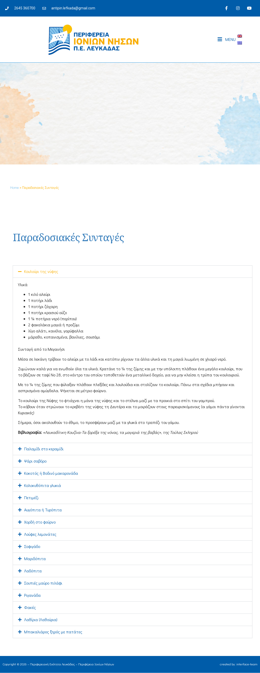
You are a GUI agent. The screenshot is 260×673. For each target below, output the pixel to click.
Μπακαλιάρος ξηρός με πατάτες (53, 631)
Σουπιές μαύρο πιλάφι (43, 583)
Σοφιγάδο (32, 546)
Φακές (30, 607)
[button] (132, 272)
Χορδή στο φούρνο (40, 522)
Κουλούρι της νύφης (41, 271)
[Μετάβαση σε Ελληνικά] (240, 42)
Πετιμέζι (31, 497)
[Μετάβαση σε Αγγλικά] (240, 36)
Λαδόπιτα (33, 570)
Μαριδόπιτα (35, 558)
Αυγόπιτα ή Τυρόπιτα (43, 509)
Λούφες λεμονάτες (40, 534)
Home (14, 187)
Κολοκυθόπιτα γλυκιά (42, 485)
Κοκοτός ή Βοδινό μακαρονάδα (51, 473)
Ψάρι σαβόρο (35, 461)
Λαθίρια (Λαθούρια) (40, 619)
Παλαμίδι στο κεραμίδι (43, 448)
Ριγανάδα (32, 595)
